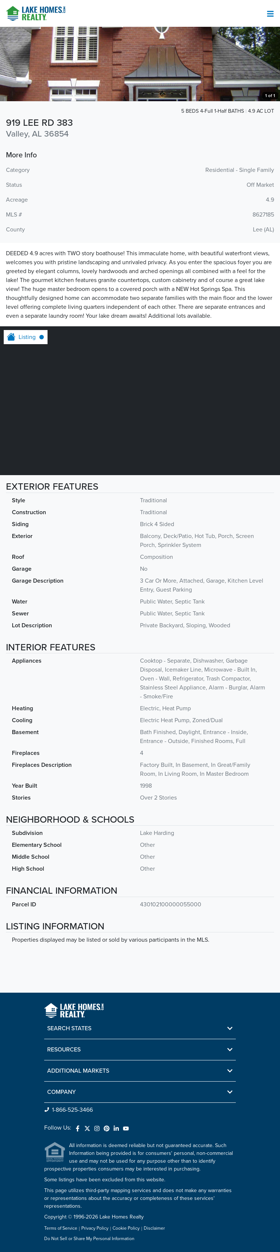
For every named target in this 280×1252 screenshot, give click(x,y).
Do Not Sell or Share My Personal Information (89, 1239)
